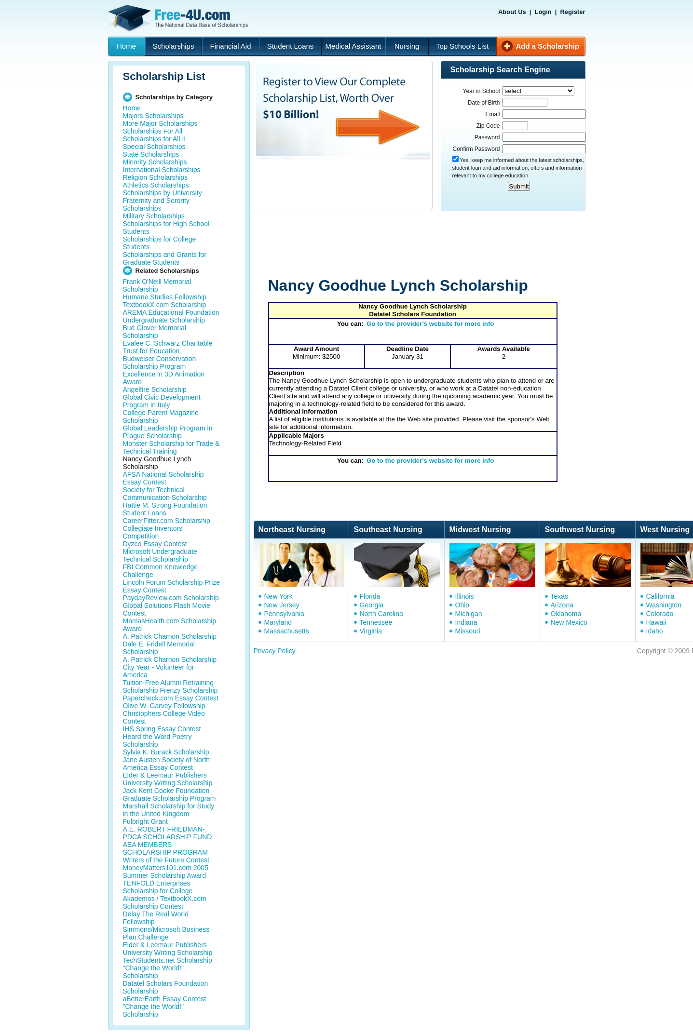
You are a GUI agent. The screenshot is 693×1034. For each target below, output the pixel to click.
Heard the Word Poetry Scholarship (157, 740)
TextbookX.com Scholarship (164, 305)
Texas (560, 596)
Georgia (372, 605)
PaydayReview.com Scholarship (171, 598)
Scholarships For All (153, 131)
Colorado (660, 614)
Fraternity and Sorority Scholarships (156, 204)
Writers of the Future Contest (166, 860)
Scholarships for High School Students (166, 227)
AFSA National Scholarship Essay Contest (163, 478)
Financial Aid (230, 46)
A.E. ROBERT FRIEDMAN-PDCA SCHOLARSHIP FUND (167, 833)
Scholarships (173, 46)
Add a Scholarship (548, 46)
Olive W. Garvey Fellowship (164, 706)
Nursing (407, 46)
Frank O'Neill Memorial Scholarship (157, 285)
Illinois (464, 596)
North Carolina (381, 614)
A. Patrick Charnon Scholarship (170, 636)
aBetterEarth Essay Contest (164, 999)
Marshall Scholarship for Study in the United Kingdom (169, 810)
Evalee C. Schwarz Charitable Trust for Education (168, 347)
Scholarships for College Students (159, 243)
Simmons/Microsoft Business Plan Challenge (166, 933)
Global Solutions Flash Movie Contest (166, 609)
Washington (663, 605)
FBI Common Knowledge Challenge (160, 570)
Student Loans (290, 46)
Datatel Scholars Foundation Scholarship (165, 987)
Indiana (466, 622)
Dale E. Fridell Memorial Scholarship (159, 648)
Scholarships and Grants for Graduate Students (165, 258)
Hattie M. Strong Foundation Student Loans (165, 509)
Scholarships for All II (154, 139)
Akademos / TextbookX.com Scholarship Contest (164, 902)
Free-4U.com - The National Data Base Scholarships (179, 18)
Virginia (371, 631)
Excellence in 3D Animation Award (164, 378)
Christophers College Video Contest (164, 717)
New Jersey (281, 605)
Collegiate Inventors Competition (153, 532)
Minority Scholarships (155, 162)
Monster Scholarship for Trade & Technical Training (171, 447)
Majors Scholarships (153, 116)
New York (278, 596)
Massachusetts (286, 631)
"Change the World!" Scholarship (153, 972)
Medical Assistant (353, 46)
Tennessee (376, 622)
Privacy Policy (275, 651)
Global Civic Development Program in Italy (162, 401)
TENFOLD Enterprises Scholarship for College (158, 887)
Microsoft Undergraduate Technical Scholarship (160, 555)
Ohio (462, 605)
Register (572, 11)
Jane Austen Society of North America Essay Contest (166, 763)
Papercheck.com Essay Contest (170, 698)
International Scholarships (162, 170)
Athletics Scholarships (156, 185)
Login (542, 11)
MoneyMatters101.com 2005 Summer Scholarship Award (165, 871)
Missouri (467, 631)
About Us (512, 11)
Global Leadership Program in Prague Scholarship (168, 432)
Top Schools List (462, 46)
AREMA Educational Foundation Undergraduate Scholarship (171, 316)
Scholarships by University (162, 193)
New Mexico (569, 622)
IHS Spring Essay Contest (162, 729)
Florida (370, 596)
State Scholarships (151, 154)
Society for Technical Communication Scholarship (165, 493)
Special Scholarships (154, 146)
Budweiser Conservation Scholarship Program (159, 362)
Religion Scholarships (155, 177)
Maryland (278, 622)
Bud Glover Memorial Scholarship (155, 331)
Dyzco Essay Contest (155, 544)
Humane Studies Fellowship (165, 297)
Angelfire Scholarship (155, 389)
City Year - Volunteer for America (158, 671)
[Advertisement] (436, 245)
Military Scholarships (154, 216)
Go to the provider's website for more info (430, 323)
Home (126, 46)
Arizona (562, 605)
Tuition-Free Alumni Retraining (168, 682)
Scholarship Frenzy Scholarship (170, 690)
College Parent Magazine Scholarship (161, 416)
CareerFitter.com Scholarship (166, 520)
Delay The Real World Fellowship (156, 918)
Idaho (654, 631)
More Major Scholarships (160, 123)
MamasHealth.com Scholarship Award (170, 624)
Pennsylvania (284, 614)
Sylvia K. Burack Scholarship (166, 752)
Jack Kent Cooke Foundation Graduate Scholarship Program (169, 794)
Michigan (468, 614)
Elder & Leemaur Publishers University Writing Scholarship (168, 779)
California (660, 596)
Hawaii (656, 622)
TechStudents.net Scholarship (167, 960)
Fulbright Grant (145, 821)
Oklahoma (566, 614)
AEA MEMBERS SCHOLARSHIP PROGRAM (165, 848)
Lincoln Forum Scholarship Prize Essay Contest (171, 586)
